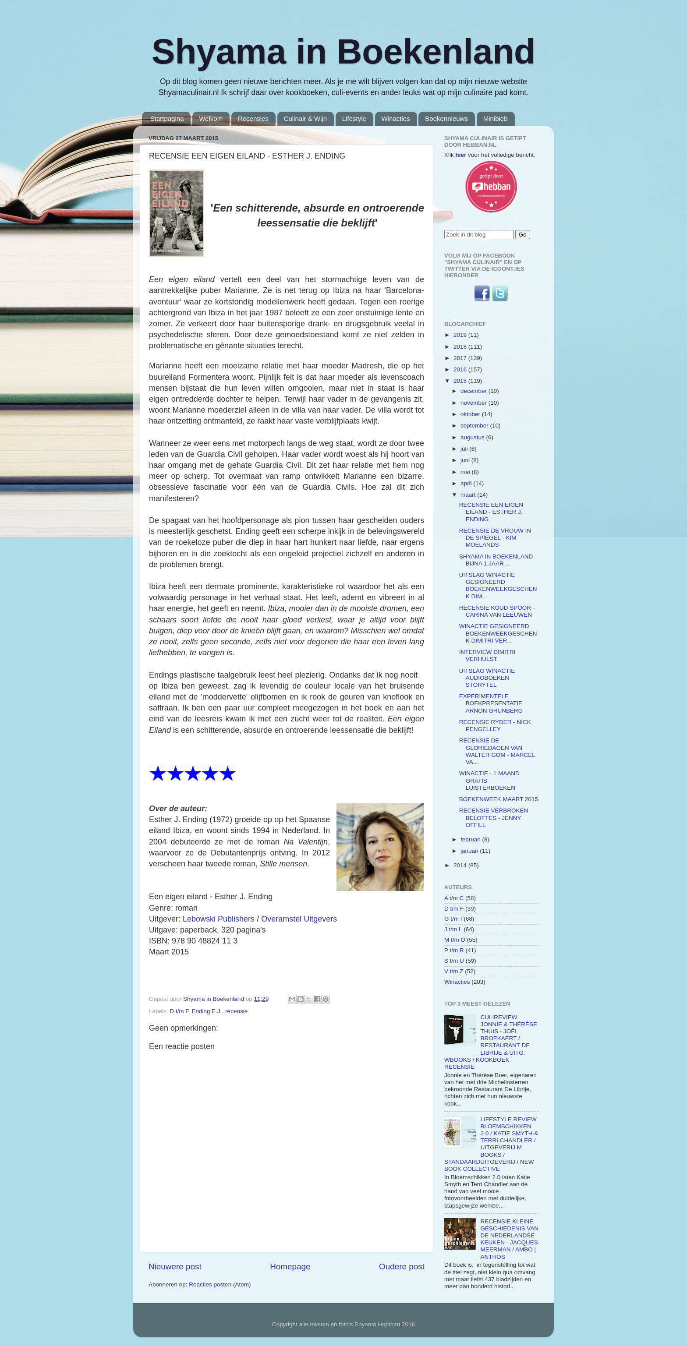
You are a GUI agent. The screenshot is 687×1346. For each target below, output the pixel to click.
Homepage (290, 1266)
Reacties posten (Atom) (220, 1284)
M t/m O (454, 939)
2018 (460, 346)
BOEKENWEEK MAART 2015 (498, 799)
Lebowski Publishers (219, 919)
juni (465, 460)
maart (468, 494)
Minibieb (495, 118)
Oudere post (402, 1266)
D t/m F (179, 1011)
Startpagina (167, 118)
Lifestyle (354, 118)
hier (461, 155)
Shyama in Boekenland (343, 51)
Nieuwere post (175, 1266)
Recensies (253, 118)
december (474, 391)
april (466, 483)
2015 (460, 381)
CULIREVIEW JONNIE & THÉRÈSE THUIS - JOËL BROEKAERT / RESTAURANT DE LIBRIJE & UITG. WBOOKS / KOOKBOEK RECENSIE (490, 1042)
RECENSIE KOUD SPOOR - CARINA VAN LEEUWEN (497, 611)
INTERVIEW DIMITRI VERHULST (487, 655)
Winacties (396, 118)
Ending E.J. (207, 1011)
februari (471, 839)
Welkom (211, 118)
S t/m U (454, 960)
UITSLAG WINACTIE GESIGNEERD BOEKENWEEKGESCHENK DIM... (498, 586)
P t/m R (454, 950)
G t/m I (453, 918)
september (475, 425)
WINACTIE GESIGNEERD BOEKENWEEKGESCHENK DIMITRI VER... (498, 633)
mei (466, 472)
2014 (460, 865)
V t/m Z (454, 971)
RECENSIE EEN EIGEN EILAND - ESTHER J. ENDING (491, 512)
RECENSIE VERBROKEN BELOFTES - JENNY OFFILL (493, 817)
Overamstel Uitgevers (299, 919)
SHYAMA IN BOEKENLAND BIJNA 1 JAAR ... (496, 560)
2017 (460, 358)
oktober (471, 414)
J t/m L (453, 929)
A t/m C (454, 898)
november (474, 402)
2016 (460, 369)
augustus (473, 437)
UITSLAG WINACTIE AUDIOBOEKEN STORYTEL (487, 678)
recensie (236, 1011)
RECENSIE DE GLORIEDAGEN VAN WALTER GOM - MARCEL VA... (497, 751)
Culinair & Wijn (305, 118)
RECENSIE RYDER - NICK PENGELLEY (495, 725)
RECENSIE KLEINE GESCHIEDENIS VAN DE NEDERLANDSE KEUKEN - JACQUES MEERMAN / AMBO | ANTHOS (509, 1239)
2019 (460, 335)
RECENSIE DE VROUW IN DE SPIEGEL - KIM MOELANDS (495, 537)
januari (470, 851)
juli (464, 448)
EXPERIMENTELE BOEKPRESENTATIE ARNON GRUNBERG (491, 703)
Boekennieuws (446, 118)
